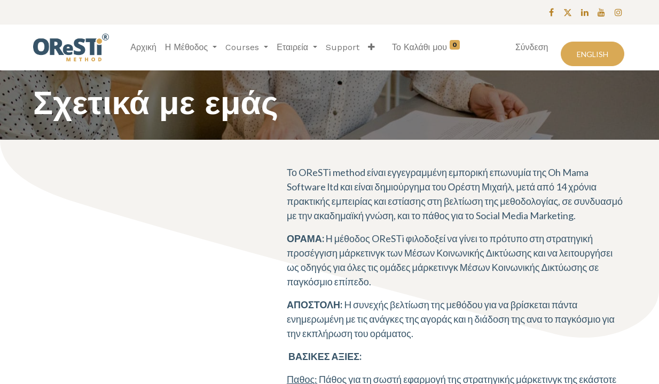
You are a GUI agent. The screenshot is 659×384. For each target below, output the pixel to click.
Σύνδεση (531, 47)
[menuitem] (143, 47)
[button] (371, 47)
